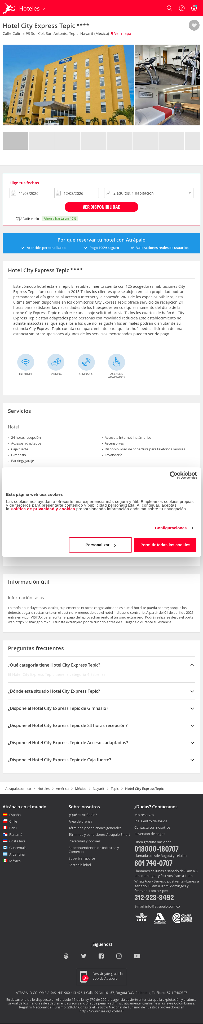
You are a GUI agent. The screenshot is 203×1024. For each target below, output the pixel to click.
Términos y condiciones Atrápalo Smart (99, 834)
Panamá (15, 834)
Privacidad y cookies (84, 841)
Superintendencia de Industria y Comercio (94, 849)
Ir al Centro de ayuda (150, 821)
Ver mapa (121, 33)
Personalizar (101, 544)
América (62, 788)
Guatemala (18, 847)
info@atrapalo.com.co (162, 906)
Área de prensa (80, 821)
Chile (13, 821)
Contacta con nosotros (152, 827)
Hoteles (43, 788)
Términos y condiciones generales (95, 827)
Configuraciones (171, 528)
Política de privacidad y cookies (43, 509)
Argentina (17, 854)
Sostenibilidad (80, 864)
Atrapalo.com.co (18, 788)
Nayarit (98, 788)
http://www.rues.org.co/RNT (102, 1011)
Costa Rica (17, 841)
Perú (13, 827)
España (15, 814)
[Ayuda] (182, 8)
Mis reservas (144, 815)
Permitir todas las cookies (165, 544)
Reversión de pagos (149, 834)
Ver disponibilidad (102, 207)
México (80, 788)
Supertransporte (82, 858)
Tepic (115, 788)
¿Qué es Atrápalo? (83, 814)
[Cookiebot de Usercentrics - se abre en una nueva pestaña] (174, 475)
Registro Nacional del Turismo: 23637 (48, 1007)
